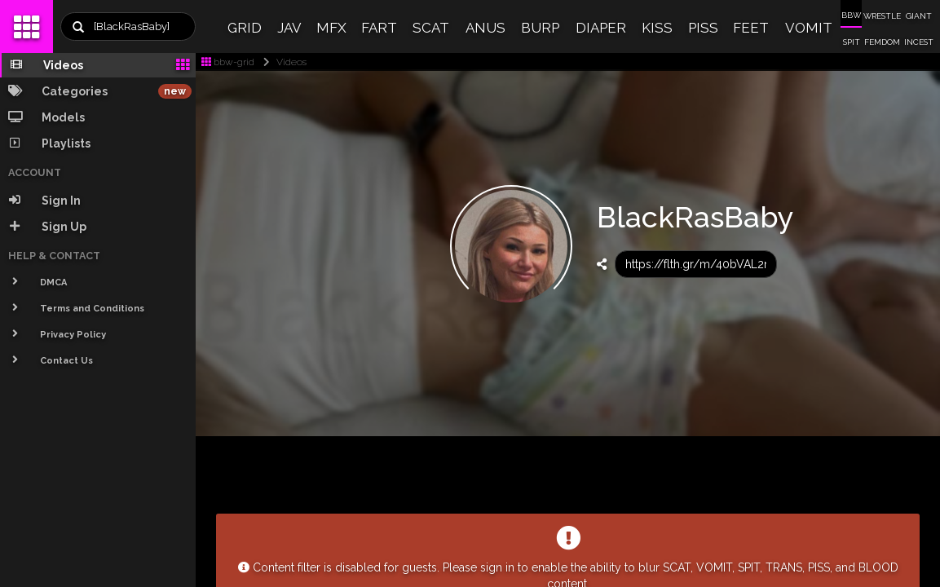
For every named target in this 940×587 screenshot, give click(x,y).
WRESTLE (882, 15)
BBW (851, 15)
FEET (751, 28)
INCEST (918, 42)
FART (379, 28)
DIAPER (601, 28)
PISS (703, 28)
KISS (657, 28)
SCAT (431, 28)
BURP (540, 28)
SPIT (851, 42)
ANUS (485, 28)
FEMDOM (882, 42)
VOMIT (808, 28)
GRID (244, 28)
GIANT (919, 15)
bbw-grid (227, 62)
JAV (289, 28)
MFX (331, 28)
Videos (282, 62)
